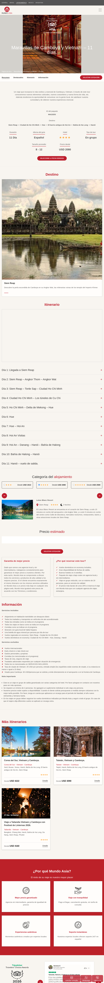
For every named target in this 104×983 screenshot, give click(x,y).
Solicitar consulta (71, 978)
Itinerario (30, 22)
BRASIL (12, 2)
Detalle (45, 725)
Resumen (6, 22)
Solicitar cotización (91, 21)
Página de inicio (7, 15)
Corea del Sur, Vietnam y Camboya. (21, 704)
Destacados (18, 22)
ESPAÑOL (5, 2)
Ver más (69, 943)
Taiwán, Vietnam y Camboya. (70, 704)
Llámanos (97, 978)
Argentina (40, 2)
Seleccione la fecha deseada (52, 102)
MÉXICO (31, 2)
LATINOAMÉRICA (21, 2)
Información (43, 22)
